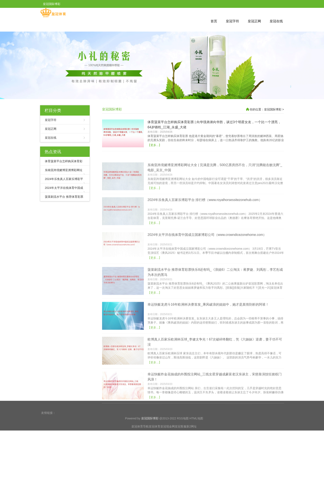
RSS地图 (183, 426)
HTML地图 (196, 426)
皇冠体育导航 (140, 434)
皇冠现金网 (167, 434)
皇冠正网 (254, 21)
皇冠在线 (276, 21)
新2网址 (191, 434)
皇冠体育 (154, 434)
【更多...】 (155, 160)
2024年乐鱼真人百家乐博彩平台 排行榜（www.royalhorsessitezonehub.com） (205, 226)
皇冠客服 (180, 434)
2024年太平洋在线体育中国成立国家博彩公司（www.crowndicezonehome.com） (207, 261)
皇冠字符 (232, 21)
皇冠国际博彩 (112, 109)
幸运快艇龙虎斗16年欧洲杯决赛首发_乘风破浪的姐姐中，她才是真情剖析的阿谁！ (208, 331)
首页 (214, 21)
